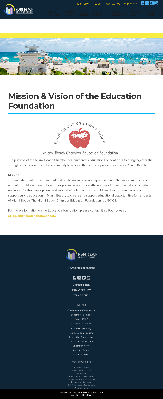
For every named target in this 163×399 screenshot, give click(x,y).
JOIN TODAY (83, 3)
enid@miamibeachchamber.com (32, 216)
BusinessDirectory (84, 13)
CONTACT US (113, 3)
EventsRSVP (69, 13)
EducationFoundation (99, 13)
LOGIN (98, 3)
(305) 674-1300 (129, 3)
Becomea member (53, 13)
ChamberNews (135, 13)
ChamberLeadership (117, 13)
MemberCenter (151, 13)
